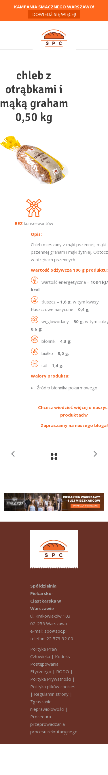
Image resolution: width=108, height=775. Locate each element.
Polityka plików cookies (52, 686)
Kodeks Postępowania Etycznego (50, 663)
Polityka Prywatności (50, 679)
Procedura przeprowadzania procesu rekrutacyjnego (53, 724)
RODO (62, 671)
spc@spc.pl (55, 631)
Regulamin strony (51, 694)
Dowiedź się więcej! (54, 14)
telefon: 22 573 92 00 (51, 638)
